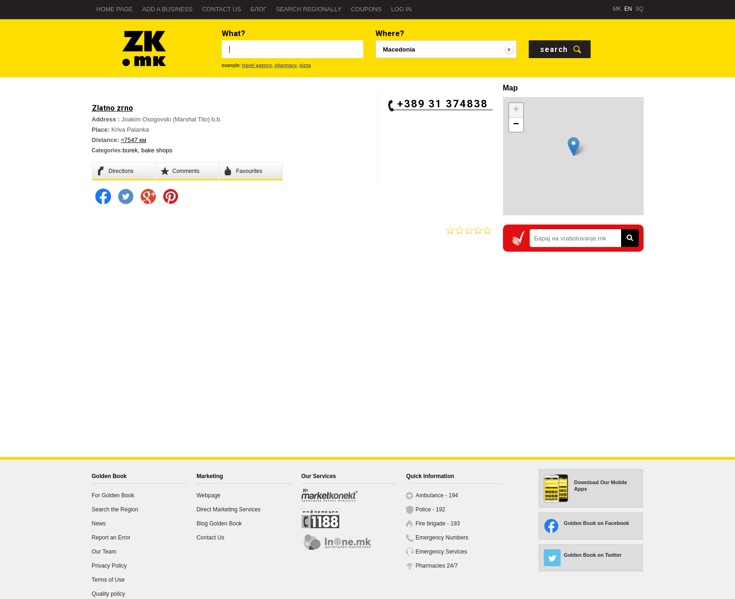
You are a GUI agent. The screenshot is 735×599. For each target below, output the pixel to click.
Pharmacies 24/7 (436, 565)
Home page (115, 9)
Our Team (104, 551)
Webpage (208, 495)
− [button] (516, 125)
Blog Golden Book (219, 523)
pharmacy (286, 65)
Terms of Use (108, 580)
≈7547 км (133, 139)
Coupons (366, 9)
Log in (401, 9)
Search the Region (115, 509)
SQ (639, 9)
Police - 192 (430, 509)
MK (617, 9)
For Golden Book (113, 495)
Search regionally (308, 9)
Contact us (221, 9)
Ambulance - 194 (436, 495)
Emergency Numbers (441, 537)
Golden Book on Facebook (596, 523)
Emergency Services (441, 551)
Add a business (167, 9)
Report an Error (111, 537)
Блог (258, 9)
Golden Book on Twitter (593, 555)
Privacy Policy (109, 565)
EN (628, 9)
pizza (305, 65)
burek (130, 150)
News (99, 523)
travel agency (257, 65)
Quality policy (108, 594)
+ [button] (516, 110)
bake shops (156, 150)
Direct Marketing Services (228, 509)
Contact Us (210, 537)
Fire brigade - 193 (437, 523)
